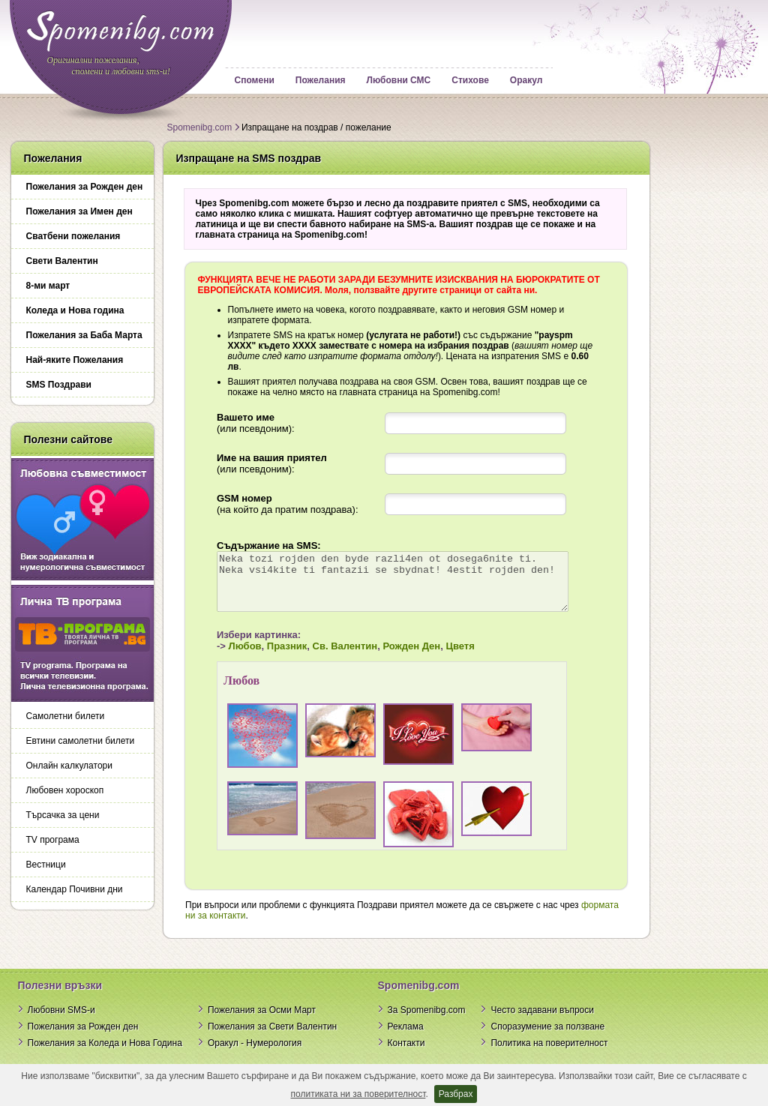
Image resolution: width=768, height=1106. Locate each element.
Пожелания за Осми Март (262, 1021)
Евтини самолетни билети (80, 741)
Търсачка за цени (63, 815)
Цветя (443, 657)
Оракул (526, 80)
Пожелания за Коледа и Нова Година (105, 1054)
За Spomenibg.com (427, 1021)
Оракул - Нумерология (255, 1054)
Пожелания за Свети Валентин (272, 1038)
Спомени (254, 80)
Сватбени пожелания (73, 236)
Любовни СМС (399, 80)
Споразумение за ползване (547, 1038)
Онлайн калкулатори (69, 765)
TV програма (53, 840)
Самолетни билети (65, 716)
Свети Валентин (62, 261)
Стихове (470, 80)
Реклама (406, 1038)
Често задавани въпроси (542, 1021)
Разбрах (456, 1094)
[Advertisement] (703, 365)
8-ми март (48, 285)
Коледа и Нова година (75, 310)
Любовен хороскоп (65, 790)
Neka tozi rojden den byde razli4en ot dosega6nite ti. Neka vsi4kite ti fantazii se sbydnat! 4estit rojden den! (397, 587)
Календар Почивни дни (74, 889)
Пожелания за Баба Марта (84, 335)
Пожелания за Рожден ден (84, 186)
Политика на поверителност (549, 1054)
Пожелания (321, 80)
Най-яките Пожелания (75, 360)
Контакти (406, 1054)
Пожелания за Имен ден (79, 211)
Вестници (46, 864)
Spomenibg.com (199, 127)
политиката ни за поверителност (358, 1094)
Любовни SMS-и (61, 1021)
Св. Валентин (328, 657)
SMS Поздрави (59, 384)
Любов (228, 657)
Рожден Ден (395, 657)
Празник (270, 657)
